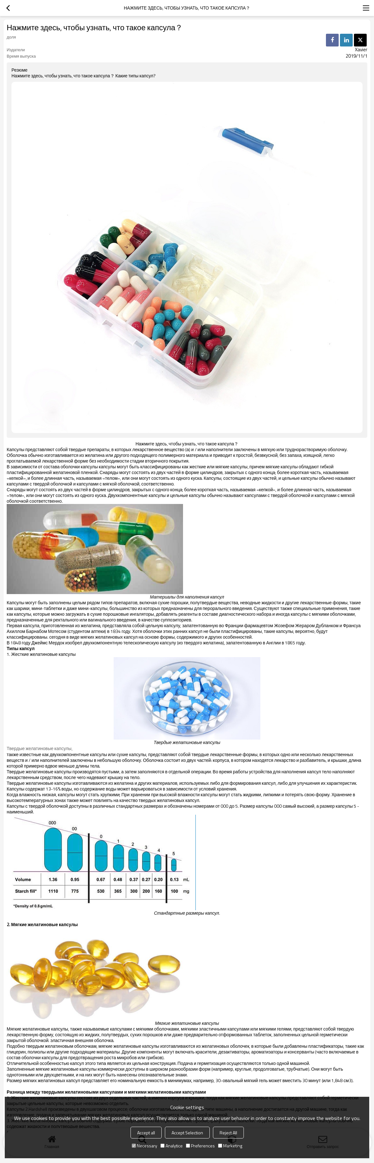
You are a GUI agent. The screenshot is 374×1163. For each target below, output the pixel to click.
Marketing (230, 1145)
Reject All (228, 1132)
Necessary (144, 1145)
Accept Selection (187, 1132)
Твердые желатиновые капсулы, (40, 748)
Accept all (146, 1132)
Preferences (200, 1145)
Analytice (171, 1145)
